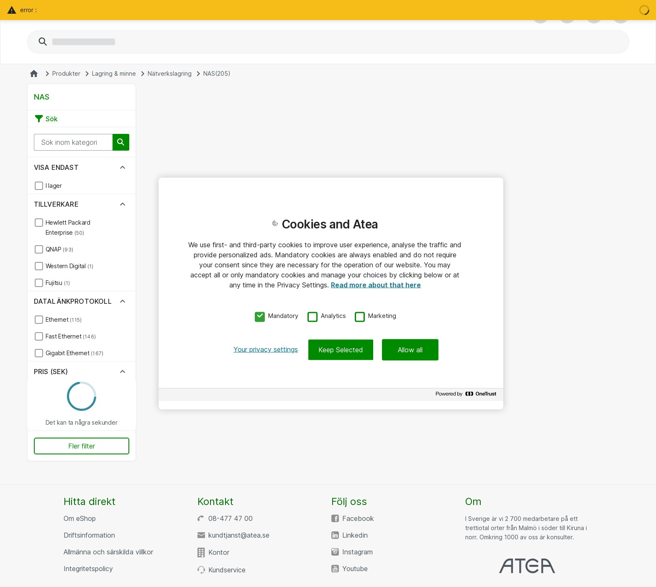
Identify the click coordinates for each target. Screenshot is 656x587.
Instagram (357, 552)
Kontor (218, 552)
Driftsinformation (89, 535)
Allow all (410, 350)
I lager (54, 185)
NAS (217, 73)
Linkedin (355, 535)
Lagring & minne (114, 73)
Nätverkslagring (170, 73)
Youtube (355, 568)
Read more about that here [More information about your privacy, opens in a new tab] (376, 284)
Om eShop (80, 518)
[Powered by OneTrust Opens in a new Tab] (467, 396)
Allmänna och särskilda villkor (108, 552)
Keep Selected (340, 350)
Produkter (66, 73)
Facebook (358, 518)
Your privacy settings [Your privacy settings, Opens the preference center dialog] (265, 349)
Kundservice (227, 570)
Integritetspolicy (88, 568)
